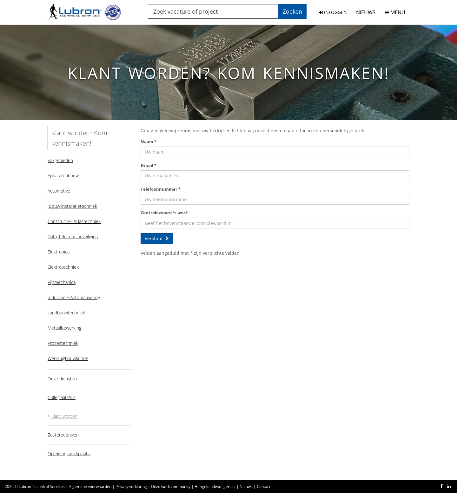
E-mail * (148, 165)
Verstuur (157, 238)
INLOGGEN (333, 12)
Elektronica (59, 252)
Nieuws (246, 486)
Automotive (59, 191)
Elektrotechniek (63, 267)
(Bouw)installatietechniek (72, 206)
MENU (395, 12)
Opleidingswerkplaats (69, 453)
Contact (263, 486)
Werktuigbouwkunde (68, 358)
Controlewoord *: (164, 212)
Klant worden (64, 416)
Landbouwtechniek (66, 313)
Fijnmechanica (62, 282)
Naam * (148, 141)
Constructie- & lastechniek (74, 221)
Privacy (131, 486)
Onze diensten (62, 379)
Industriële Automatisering (74, 297)
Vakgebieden (60, 160)
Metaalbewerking (64, 328)
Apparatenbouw (63, 176)
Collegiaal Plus (62, 397)
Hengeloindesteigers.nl (215, 486)
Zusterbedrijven (63, 435)
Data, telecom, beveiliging (73, 236)
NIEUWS (365, 12)
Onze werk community (170, 486)
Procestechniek (63, 343)
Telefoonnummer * (161, 189)
